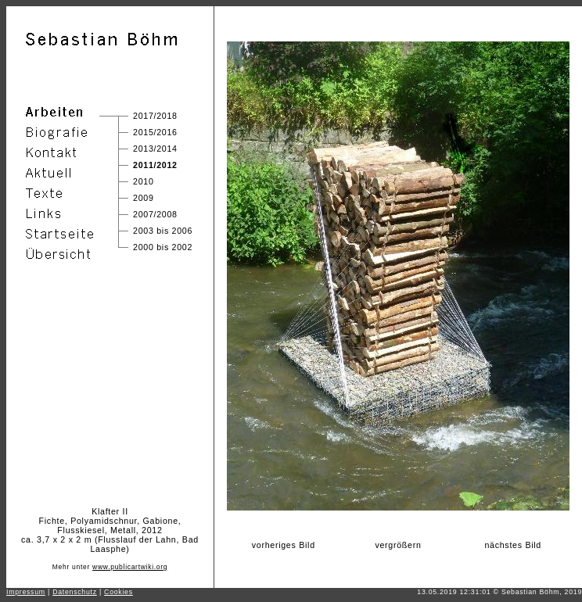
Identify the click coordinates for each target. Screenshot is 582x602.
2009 (143, 197)
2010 (143, 181)
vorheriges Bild (283, 545)
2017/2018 (155, 115)
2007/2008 (155, 214)
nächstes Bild (512, 545)
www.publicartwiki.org (129, 567)
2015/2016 (155, 132)
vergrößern (398, 545)
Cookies (118, 592)
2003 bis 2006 (162, 230)
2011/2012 (155, 165)
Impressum (25, 592)
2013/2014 (155, 148)
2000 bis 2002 (162, 247)
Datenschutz (74, 592)
